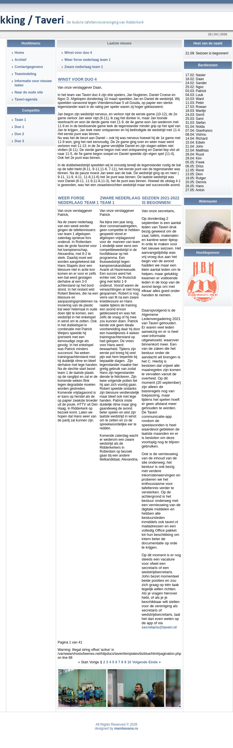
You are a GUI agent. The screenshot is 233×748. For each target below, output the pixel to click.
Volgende (139, 662)
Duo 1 (19, 127)
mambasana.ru (126, 728)
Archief (20, 60)
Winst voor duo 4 (78, 53)
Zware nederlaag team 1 (84, 67)
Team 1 (20, 120)
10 (129, 662)
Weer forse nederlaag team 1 (88, 60)
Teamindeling (25, 74)
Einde (153, 662)
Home (19, 53)
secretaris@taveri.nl (159, 627)
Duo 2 (19, 134)
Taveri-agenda (26, 99)
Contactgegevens (29, 67)
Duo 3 (19, 141)
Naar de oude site (29, 92)
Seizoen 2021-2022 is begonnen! (160, 200)
